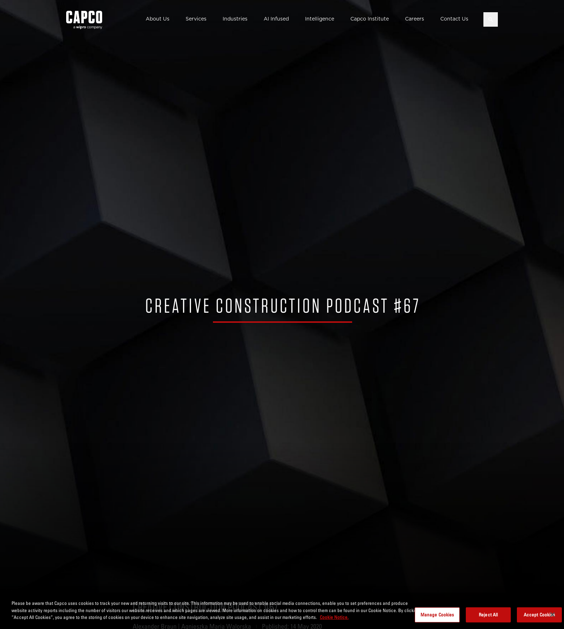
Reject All (488, 621)
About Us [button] (157, 19)
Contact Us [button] (454, 19)
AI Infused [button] (276, 19)
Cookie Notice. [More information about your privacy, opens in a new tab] (334, 623)
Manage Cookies (437, 621)
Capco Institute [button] (369, 19)
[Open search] (490, 19)
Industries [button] (235, 19)
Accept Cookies (539, 621)
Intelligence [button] (319, 19)
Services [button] (196, 19)
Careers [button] (414, 19)
